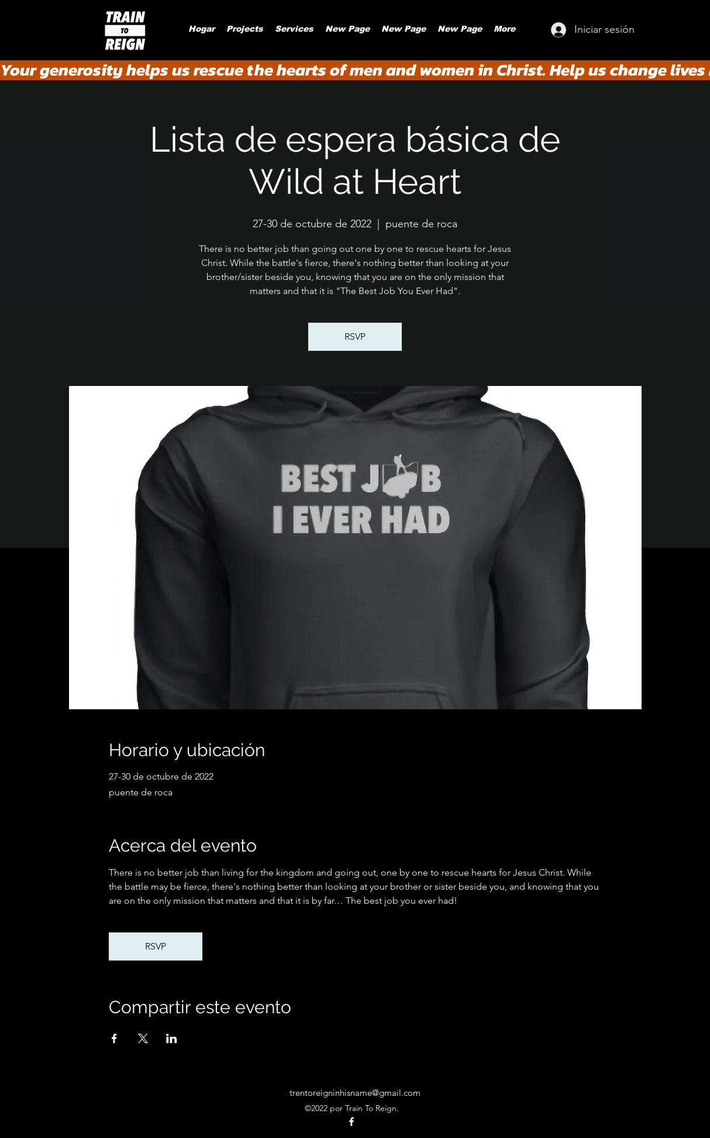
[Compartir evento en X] (143, 1038)
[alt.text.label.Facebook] (351, 1121)
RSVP (355, 336)
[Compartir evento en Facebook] (114, 1038)
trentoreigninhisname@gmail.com (355, 1092)
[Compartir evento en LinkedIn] (171, 1038)
